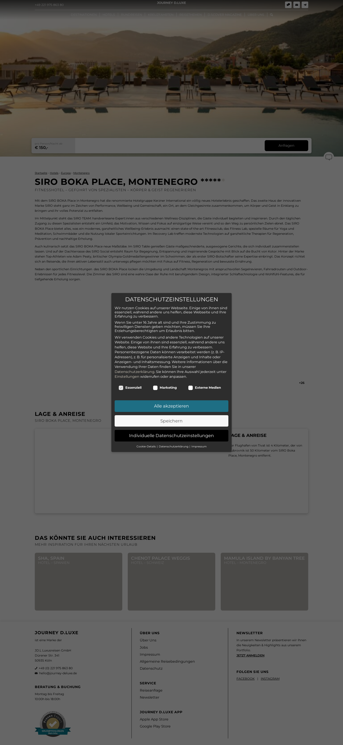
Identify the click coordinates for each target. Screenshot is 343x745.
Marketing (165, 365)
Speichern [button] (171, 398)
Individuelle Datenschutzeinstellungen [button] (171, 413)
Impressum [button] (199, 424)
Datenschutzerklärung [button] (174, 424)
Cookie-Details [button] (146, 424)
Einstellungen (127, 354)
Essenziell (130, 365)
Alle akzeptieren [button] (171, 384)
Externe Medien (204, 365)
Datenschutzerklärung (134, 350)
